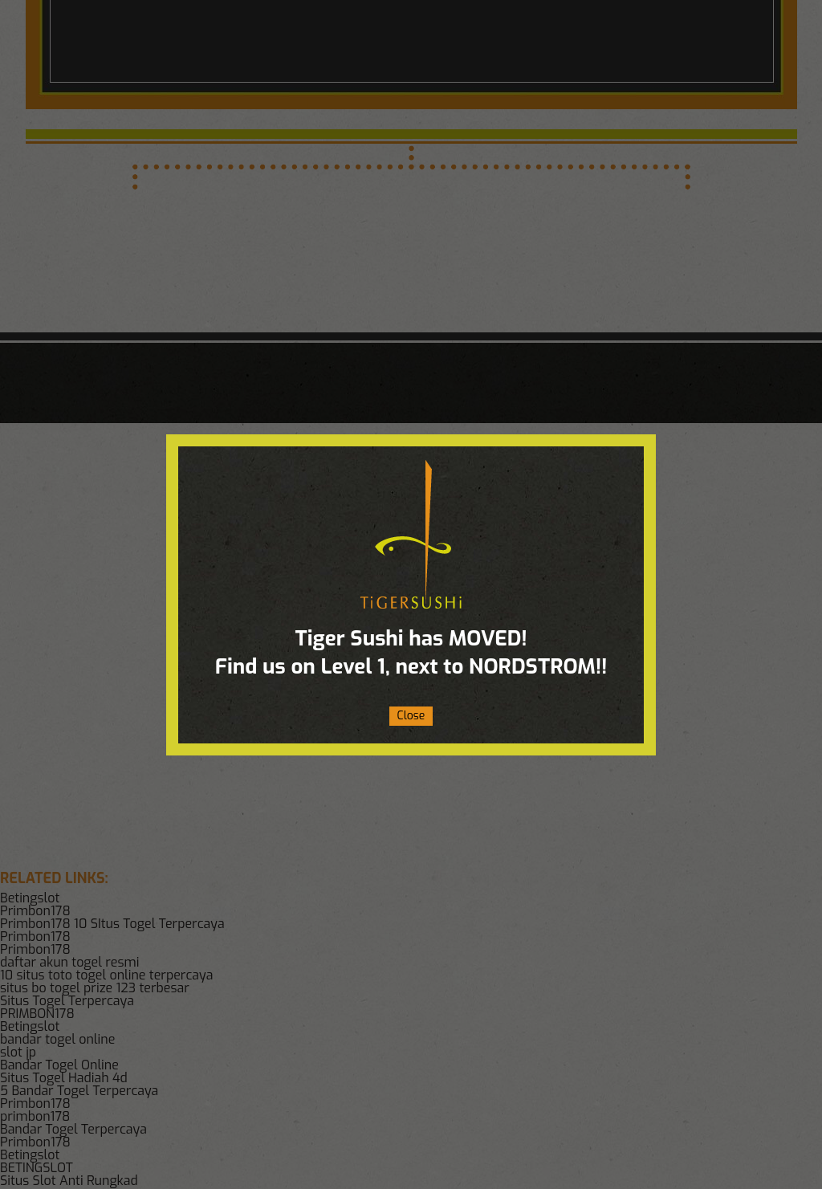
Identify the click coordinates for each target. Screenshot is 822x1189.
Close (411, 715)
